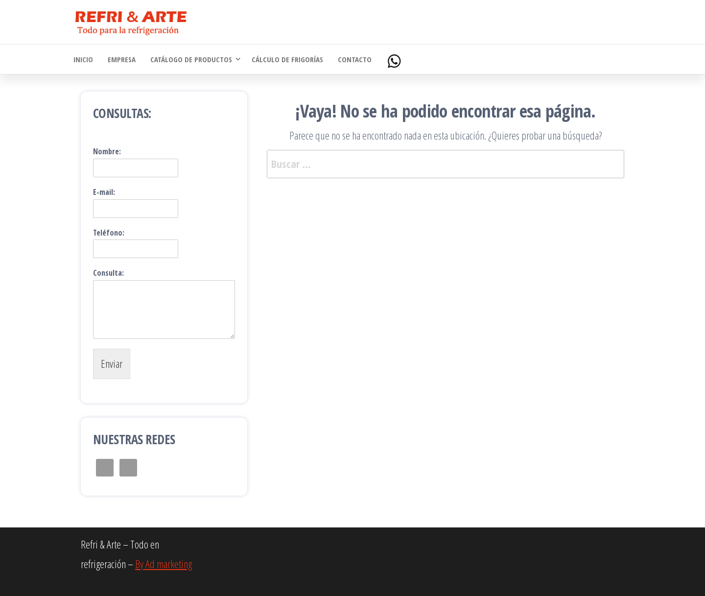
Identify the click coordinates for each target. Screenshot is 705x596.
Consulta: (108, 273)
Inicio (83, 59)
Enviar (111, 363)
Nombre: (107, 151)
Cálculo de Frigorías (287, 59)
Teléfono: (108, 233)
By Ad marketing (163, 563)
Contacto (355, 59)
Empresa (122, 59)
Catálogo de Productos (191, 59)
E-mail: (104, 192)
